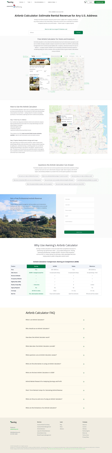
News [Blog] (61, 426)
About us (85, 424)
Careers (84, 426)
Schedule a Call (99, 2)
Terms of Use (86, 435)
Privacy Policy (86, 437)
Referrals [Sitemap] (85, 433)
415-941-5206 (13, 434)
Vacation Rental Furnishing (43, 424)
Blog (61, 424)
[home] (10, 2)
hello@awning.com (15, 432)
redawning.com (14, 429)
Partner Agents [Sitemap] (86, 431)
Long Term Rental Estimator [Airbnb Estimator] (43, 431)
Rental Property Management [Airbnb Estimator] (44, 435)
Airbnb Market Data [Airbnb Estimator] (41, 433)
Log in (90, 2)
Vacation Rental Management (44, 426)
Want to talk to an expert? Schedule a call (56, 29)
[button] (22, 2)
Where (32, 32)
